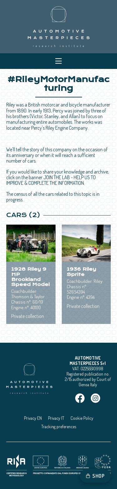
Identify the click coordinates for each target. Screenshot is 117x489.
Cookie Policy (82, 418)
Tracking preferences (58, 426)
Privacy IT (56, 418)
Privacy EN (33, 418)
